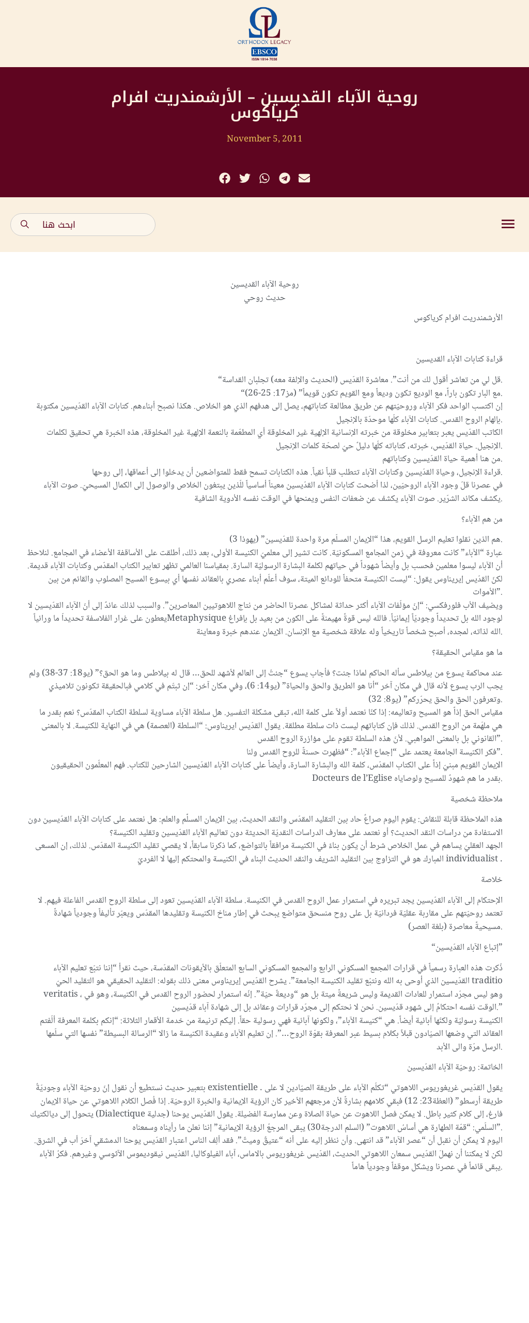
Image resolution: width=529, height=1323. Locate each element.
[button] (225, 178)
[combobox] (82, 224)
